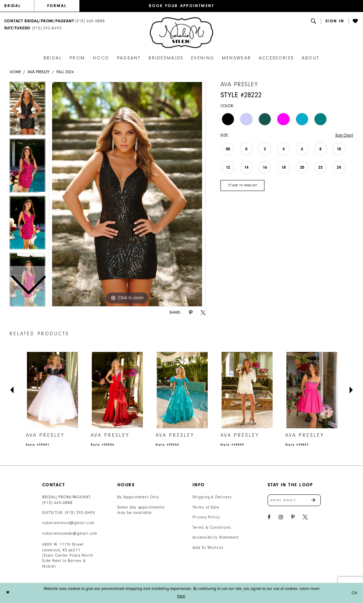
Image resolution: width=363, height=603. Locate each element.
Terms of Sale (205, 507)
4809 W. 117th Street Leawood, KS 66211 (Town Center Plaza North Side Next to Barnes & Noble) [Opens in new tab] (67, 555)
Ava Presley (39, 72)
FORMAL (57, 6)
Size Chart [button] (344, 135)
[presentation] (52, 390)
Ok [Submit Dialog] (354, 592)
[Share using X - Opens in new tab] (203, 313)
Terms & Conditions (211, 527)
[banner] (181, 33)
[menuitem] (19, 6)
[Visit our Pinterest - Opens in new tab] (293, 517)
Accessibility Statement (215, 537)
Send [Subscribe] (316, 500)
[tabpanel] (127, 194)
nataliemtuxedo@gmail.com (69, 533)
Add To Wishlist (207, 547)
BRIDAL (12, 6)
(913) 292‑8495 (80, 512)
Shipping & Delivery (212, 497)
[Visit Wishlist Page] (356, 21)
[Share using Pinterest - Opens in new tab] (190, 313)
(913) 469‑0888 (57, 502)
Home (15, 72)
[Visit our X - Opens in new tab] (305, 517)
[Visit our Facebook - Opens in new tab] (269, 517)
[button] (334, 21)
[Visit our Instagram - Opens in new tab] (281, 517)
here (181, 596)
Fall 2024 (65, 72)
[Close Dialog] (7, 593)
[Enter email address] (294, 500)
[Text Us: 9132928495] (33, 28)
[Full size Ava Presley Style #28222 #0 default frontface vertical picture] (127, 194)
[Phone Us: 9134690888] (54, 21)
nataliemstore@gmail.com (68, 523)
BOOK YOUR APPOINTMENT (181, 6)
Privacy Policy (206, 517)
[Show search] (314, 21)
